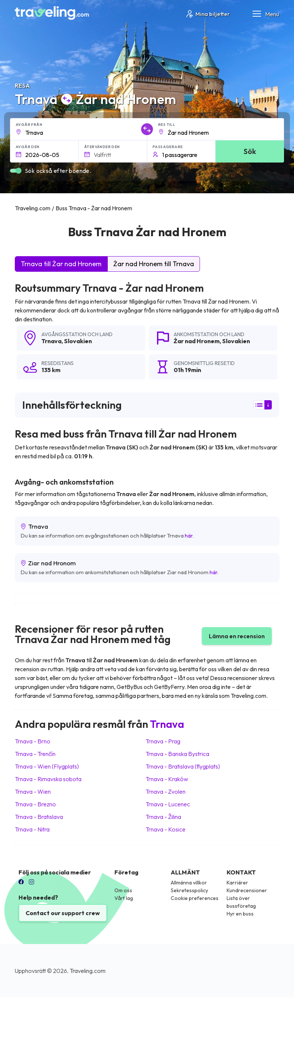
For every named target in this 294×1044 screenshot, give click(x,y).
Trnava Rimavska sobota (48, 779)
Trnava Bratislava (39, 816)
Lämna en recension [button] (237, 636)
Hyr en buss (240, 913)
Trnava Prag (163, 741)
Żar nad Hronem (197, 341)
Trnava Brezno (35, 804)
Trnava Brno (32, 741)
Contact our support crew (63, 913)
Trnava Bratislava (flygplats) (183, 766)
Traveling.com (88, 970)
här (189, 535)
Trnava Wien (33, 791)
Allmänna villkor (189, 882)
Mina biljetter (207, 14)
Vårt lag (123, 898)
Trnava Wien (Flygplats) (47, 766)
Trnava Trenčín (35, 753)
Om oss (123, 890)
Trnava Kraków (167, 779)
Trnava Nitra (32, 829)
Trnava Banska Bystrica (177, 753)
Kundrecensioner (247, 890)
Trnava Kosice (166, 829)
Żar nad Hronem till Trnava (153, 264)
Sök (250, 151)
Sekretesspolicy (189, 890)
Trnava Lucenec (168, 804)
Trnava (51, 341)
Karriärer (237, 882)
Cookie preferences (194, 898)
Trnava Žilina (163, 816)
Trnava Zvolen (166, 791)
